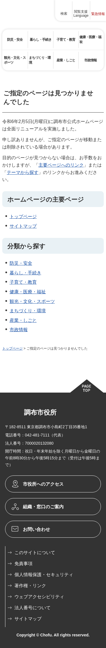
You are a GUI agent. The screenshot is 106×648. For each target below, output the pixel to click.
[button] (63, 10)
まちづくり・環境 (28, 310)
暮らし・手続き (25, 272)
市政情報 (19, 329)
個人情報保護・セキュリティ (43, 574)
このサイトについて (34, 552)
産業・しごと (23, 320)
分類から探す (26, 246)
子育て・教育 (23, 282)
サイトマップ (23, 226)
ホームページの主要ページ (45, 199)
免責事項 (23, 563)
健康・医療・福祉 (28, 291)
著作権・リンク (30, 585)
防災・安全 (21, 263)
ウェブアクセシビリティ (39, 596)
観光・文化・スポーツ (32, 301)
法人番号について (32, 607)
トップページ (23, 216)
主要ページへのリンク (61, 165)
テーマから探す (22, 172)
